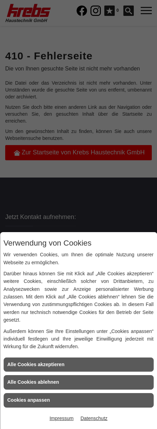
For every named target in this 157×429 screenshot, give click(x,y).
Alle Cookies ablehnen (33, 382)
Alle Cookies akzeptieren (35, 364)
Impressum (61, 418)
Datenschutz (93, 418)
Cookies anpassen (28, 400)
